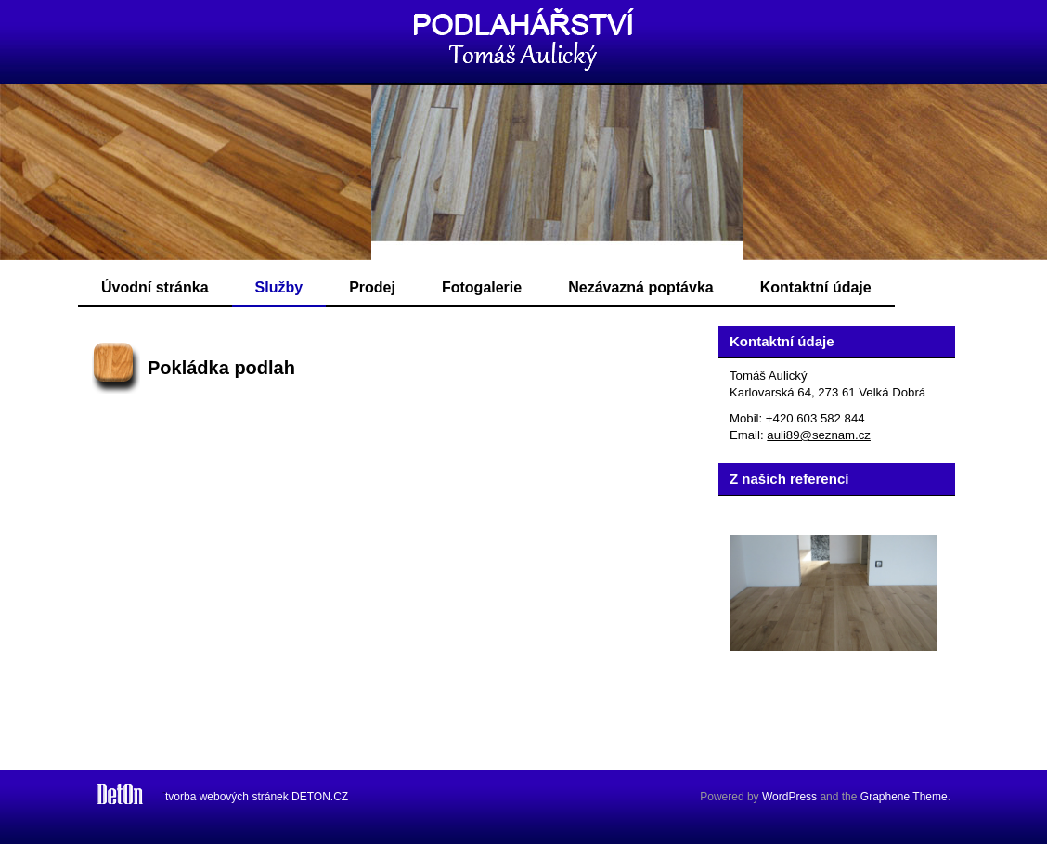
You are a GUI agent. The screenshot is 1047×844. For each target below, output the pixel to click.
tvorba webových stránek (227, 796)
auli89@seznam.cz (819, 435)
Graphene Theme (904, 796)
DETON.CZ (319, 796)
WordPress (789, 796)
